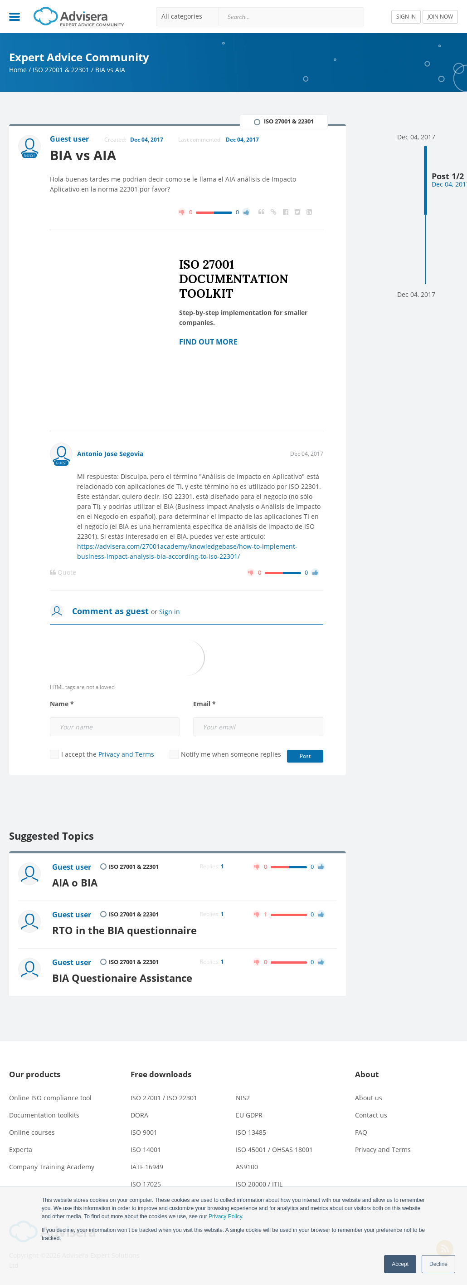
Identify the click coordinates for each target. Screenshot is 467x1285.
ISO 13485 (251, 1132)
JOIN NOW (440, 16)
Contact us (371, 1115)
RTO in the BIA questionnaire (124, 930)
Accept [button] (400, 1264)
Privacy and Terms (126, 754)
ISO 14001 (146, 1149)
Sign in (169, 611)
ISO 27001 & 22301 (61, 69)
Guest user (71, 867)
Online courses (32, 1132)
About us (368, 1097)
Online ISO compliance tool (50, 1097)
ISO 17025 (146, 1184)
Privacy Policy (225, 1216)
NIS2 (243, 1097)
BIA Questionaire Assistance (122, 978)
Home (18, 69)
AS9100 (247, 1166)
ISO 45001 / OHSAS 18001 (274, 1149)
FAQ (361, 1132)
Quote (63, 572)
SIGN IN (406, 16)
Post (305, 756)
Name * (62, 704)
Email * (204, 704)
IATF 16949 (147, 1166)
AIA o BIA (74, 883)
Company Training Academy (51, 1166)
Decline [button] (438, 1264)
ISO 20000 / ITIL (259, 1184)
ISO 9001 (144, 1132)
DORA (139, 1115)
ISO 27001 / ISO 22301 (164, 1097)
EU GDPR (249, 1115)
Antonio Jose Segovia (110, 453)
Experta (20, 1149)
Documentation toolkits (44, 1115)
